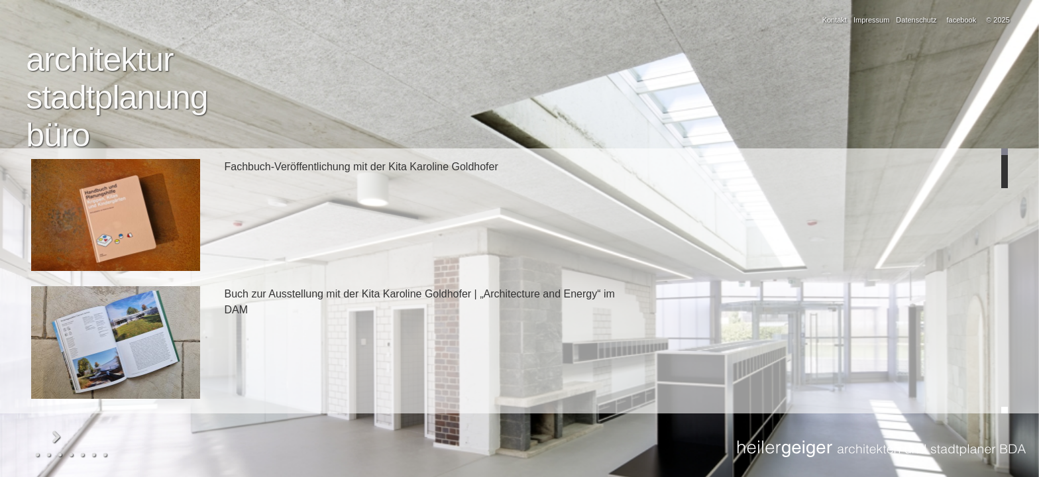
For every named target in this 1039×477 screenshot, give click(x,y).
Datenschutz (916, 20)
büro (57, 135)
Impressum (871, 20)
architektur (99, 59)
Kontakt (834, 20)
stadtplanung (116, 97)
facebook (962, 20)
